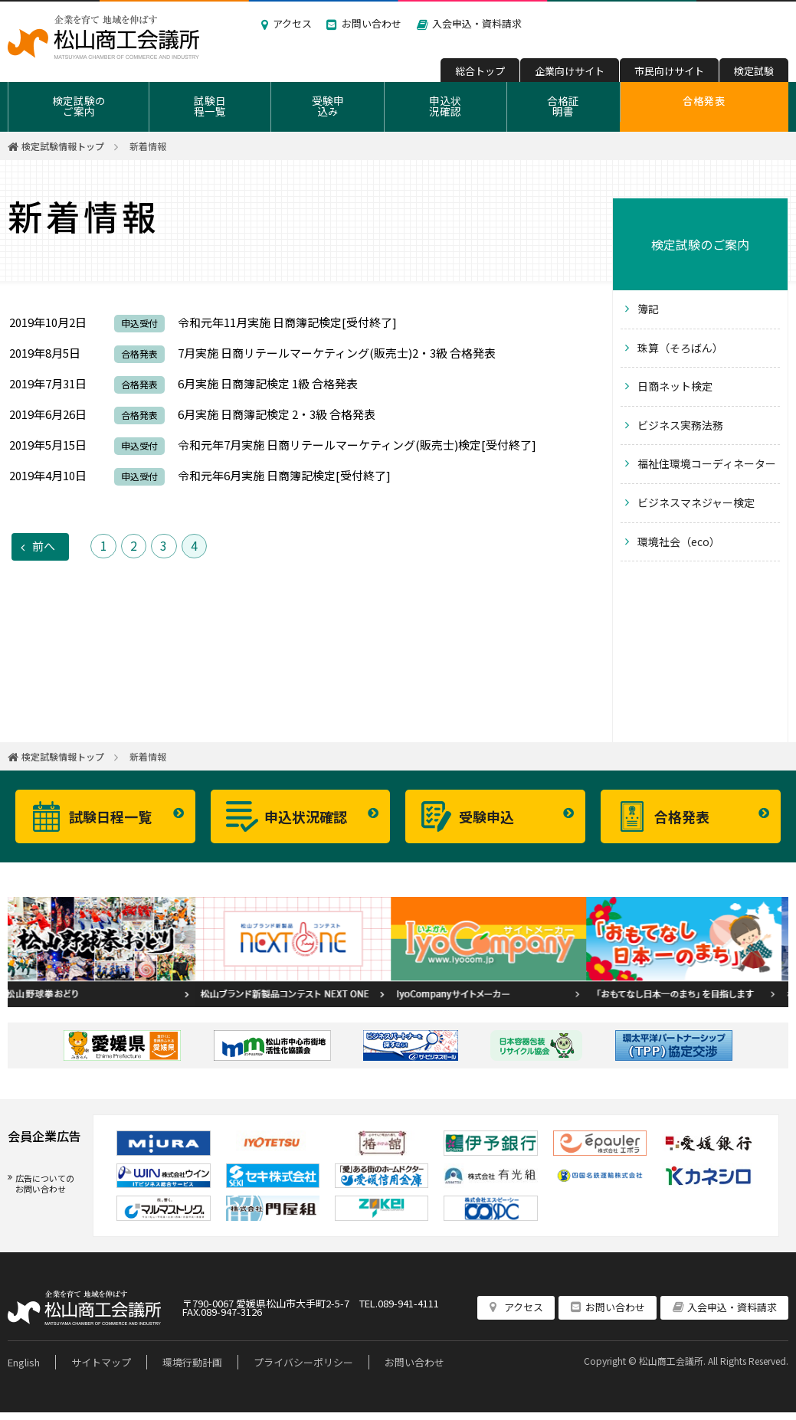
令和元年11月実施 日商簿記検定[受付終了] (287, 322)
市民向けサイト (669, 71)
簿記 (648, 308)
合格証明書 (563, 106)
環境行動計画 (192, 1362)
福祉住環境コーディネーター (706, 463)
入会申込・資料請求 (477, 23)
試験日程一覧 (210, 106)
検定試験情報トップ (62, 145)
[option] (105, 952)
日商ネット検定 (674, 386)
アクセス (292, 23)
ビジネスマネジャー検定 (696, 502)
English (24, 1362)
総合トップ (480, 71)
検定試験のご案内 (79, 106)
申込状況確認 (445, 106)
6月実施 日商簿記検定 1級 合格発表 (268, 383)
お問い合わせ (371, 23)
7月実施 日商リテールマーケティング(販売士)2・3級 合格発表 (337, 353)
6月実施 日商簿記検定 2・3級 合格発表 (276, 414)
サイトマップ (101, 1362)
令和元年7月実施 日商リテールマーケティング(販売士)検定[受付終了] (357, 445)
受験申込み (328, 106)
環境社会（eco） (678, 541)
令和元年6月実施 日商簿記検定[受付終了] (284, 475)
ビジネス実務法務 (680, 425)
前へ (43, 546)
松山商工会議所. (672, 1360)
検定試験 (754, 71)
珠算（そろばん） (680, 347)
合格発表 (704, 100)
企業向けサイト (569, 71)
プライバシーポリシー (303, 1362)
